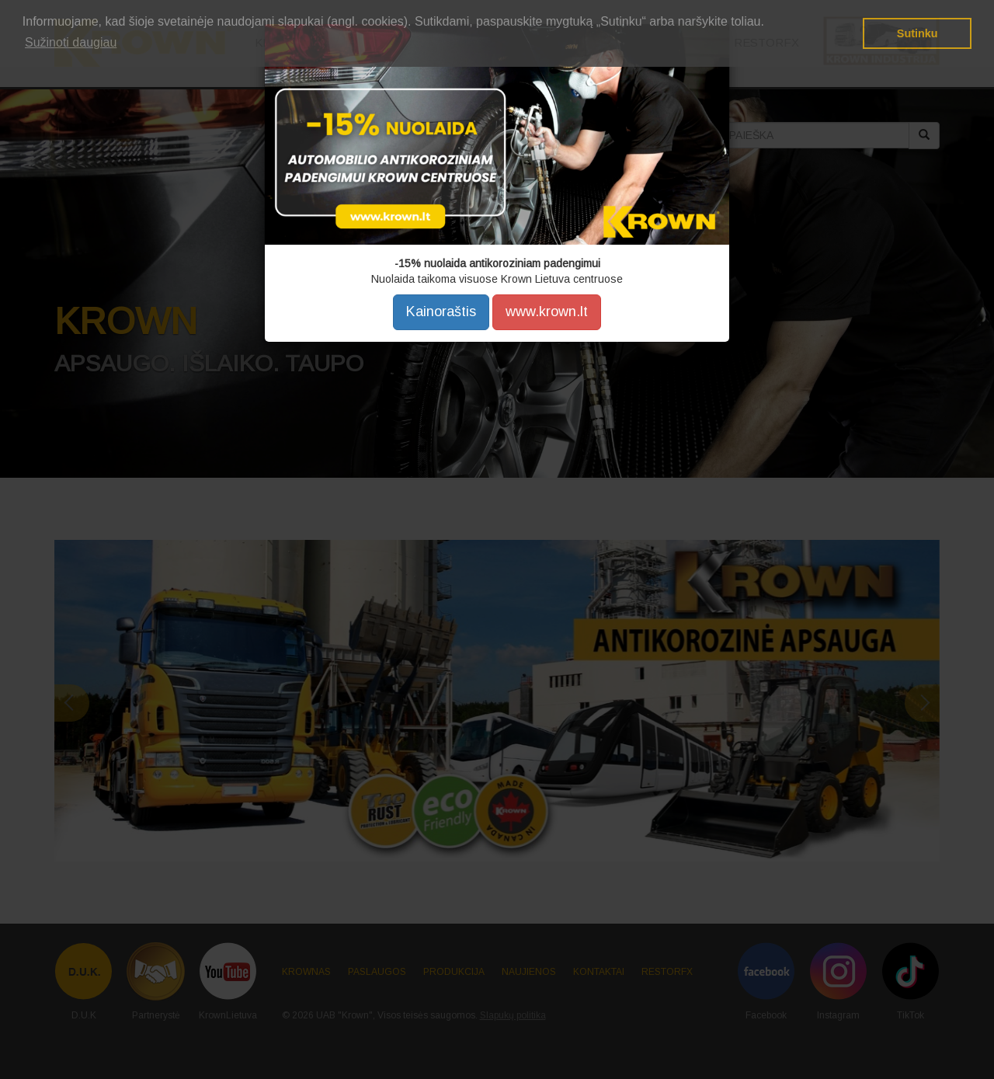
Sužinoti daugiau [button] (70, 42)
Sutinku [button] (917, 33)
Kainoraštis (441, 311)
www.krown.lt (547, 311)
